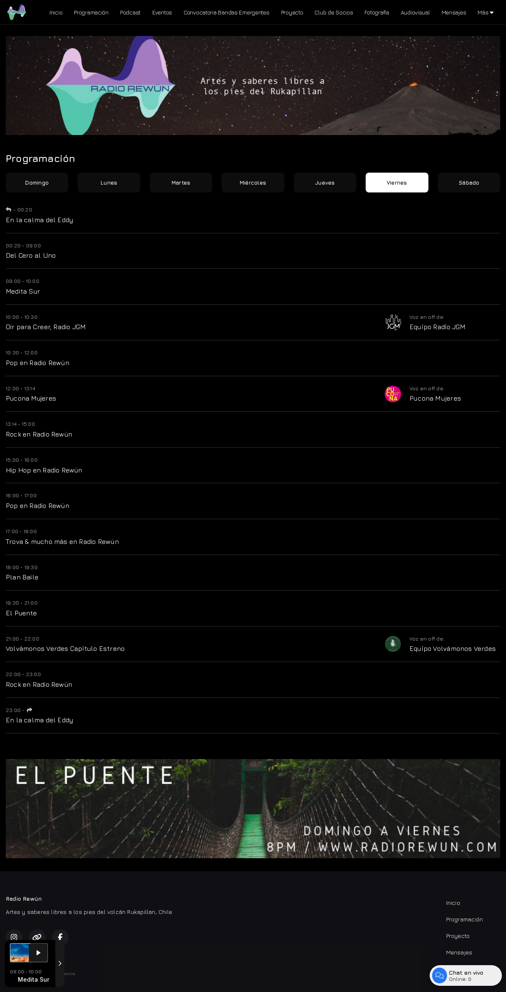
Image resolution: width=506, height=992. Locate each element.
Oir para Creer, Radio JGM (45, 327)
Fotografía (376, 12)
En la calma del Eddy (39, 220)
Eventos (162, 12)
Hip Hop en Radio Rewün (44, 470)
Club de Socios (333, 12)
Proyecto (292, 12)
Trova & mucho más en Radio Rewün (62, 541)
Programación (91, 12)
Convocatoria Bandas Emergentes (227, 12)
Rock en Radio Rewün (39, 434)
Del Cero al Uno (31, 255)
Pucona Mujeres (31, 398)
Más (486, 12)
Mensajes (454, 12)
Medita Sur (23, 291)
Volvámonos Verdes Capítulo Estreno (65, 648)
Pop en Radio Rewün (37, 362)
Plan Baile (22, 577)
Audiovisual (415, 12)
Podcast (130, 12)
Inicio (56, 12)
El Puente (21, 613)
